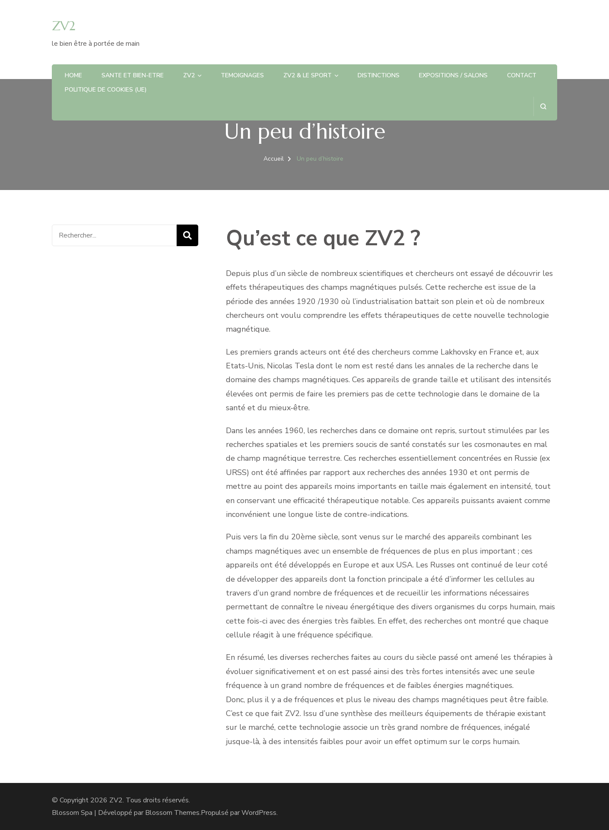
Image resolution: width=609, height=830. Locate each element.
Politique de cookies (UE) (106, 90)
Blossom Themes (172, 812)
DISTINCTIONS (379, 75)
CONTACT (521, 75)
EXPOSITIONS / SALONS (453, 75)
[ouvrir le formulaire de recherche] (543, 106)
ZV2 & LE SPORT (307, 75)
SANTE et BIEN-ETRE (133, 75)
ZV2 (63, 26)
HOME (73, 75)
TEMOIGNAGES (242, 75)
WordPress (258, 812)
